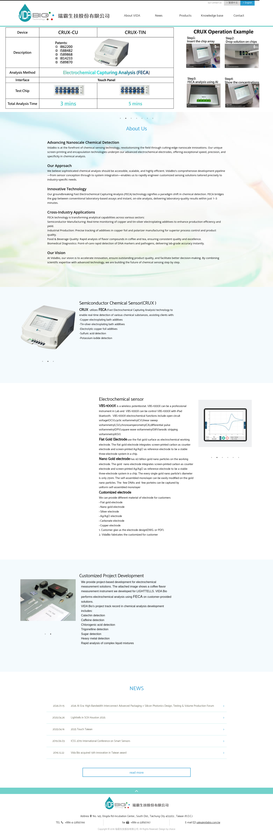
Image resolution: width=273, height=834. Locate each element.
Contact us (216, 3)
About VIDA (132, 16)
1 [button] (120, 118)
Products (185, 16)
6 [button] (147, 118)
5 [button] (142, 118)
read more (137, 772)
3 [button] (131, 118)
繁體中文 (233, 3)
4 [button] (136, 118)
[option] (136, 69)
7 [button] (153, 118)
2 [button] (126, 118)
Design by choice (167, 829)
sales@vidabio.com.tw (208, 822)
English (248, 3)
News (159, 16)
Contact (239, 16)
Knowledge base (212, 16)
